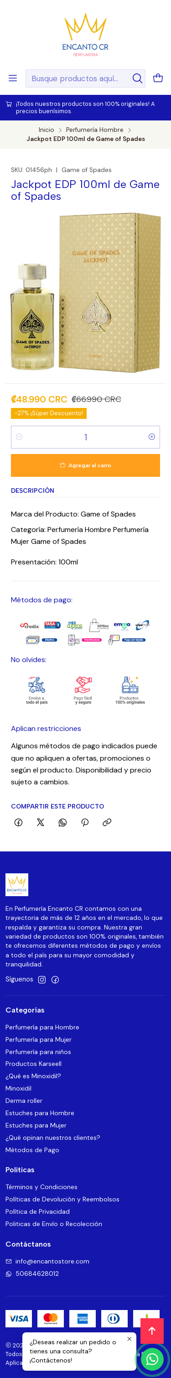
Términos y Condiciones (41, 1187)
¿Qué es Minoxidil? (33, 1076)
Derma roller (23, 1100)
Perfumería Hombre (95, 130)
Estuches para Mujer (36, 1125)
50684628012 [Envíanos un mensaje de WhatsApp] (32, 1273)
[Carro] (158, 78)
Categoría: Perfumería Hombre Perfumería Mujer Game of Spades (80, 535)
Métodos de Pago (32, 1150)
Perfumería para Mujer (38, 1039)
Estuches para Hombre (39, 1113)
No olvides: (29, 659)
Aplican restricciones (46, 728)
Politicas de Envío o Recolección (53, 1224)
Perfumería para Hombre (42, 1027)
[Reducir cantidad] (19, 437)
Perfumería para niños (38, 1052)
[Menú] (12, 78)
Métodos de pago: (42, 600)
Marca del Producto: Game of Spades (73, 514)
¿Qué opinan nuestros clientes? (52, 1137)
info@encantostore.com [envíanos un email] (47, 1261)
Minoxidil (18, 1088)
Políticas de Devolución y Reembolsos (62, 1199)
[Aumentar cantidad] (152, 437)
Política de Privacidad (37, 1211)
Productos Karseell (33, 1064)
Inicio (46, 130)
